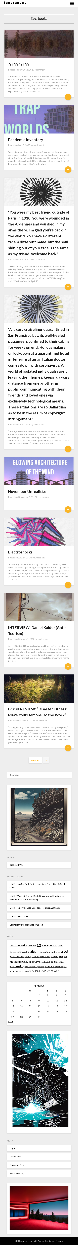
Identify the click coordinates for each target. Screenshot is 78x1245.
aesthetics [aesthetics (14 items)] (14, 945)
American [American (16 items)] (32, 945)
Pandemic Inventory (25, 139)
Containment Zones (19, 916)
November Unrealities (27, 491)
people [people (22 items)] (53, 961)
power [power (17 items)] (13, 966)
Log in (12, 1148)
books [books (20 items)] (44, 945)
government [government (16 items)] (15, 956)
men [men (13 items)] (65, 957)
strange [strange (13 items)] (41, 967)
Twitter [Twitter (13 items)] (26, 971)
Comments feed (17, 1165)
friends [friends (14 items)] (57, 952)
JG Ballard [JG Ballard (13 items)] (35, 957)
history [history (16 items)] (28, 956)
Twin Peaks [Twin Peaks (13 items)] (19, 971)
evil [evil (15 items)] (45, 952)
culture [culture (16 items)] (27, 952)
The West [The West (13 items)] (59, 967)
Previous (35, 760)
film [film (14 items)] (52, 952)
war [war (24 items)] (56, 970)
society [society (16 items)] (34, 966)
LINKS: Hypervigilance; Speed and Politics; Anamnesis (35, 907)
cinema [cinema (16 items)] (20, 952)
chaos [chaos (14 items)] (60, 945)
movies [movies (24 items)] (14, 961)
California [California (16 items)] (52, 945)
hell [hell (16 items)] (22, 956)
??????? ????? (18, 64)
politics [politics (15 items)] (60, 962)
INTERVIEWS (16, 865)
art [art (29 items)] (39, 945)
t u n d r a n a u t (15, 2)
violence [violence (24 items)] (47, 970)
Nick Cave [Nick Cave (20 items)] (34, 961)
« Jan (10, 1021)
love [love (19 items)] (61, 956)
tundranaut (40, 69)
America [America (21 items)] (22, 945)
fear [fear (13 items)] (48, 952)
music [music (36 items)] (24, 961)
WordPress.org (17, 1173)
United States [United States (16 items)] (36, 971)
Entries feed (15, 1156)
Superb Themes (56, 1241)
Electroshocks (20, 552)
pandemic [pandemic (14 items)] (44, 962)
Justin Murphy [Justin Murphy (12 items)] (45, 957)
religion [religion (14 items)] (28, 966)
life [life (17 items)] (52, 956)
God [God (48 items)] (64, 951)
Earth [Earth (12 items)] (42, 952)
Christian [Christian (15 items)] (13, 952)
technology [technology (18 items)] (50, 966)
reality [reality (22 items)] (20, 966)
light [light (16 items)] (56, 956)
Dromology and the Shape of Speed (26, 924)
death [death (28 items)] (35, 951)
